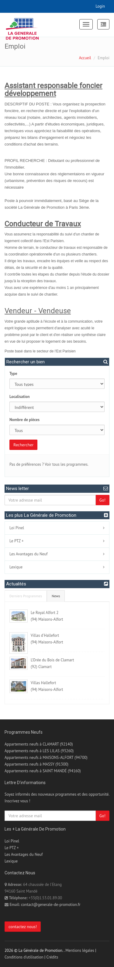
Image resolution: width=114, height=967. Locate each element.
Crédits (52, 957)
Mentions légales (79, 950)
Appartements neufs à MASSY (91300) (36, 764)
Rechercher (23, 444)
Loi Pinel (16, 527)
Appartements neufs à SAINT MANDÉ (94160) (43, 770)
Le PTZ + (16, 541)
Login (100, 6)
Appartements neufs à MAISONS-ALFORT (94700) (46, 757)
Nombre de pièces (24, 419)
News (56, 596)
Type (13, 373)
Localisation (19, 396)
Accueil (85, 57)
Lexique (15, 567)
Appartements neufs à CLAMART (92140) (39, 744)
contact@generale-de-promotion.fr (50, 904)
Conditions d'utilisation (24, 957)
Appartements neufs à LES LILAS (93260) (39, 750)
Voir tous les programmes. (66, 464)
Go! (102, 500)
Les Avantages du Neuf (28, 554)
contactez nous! (23, 926)
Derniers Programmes (25, 596)
